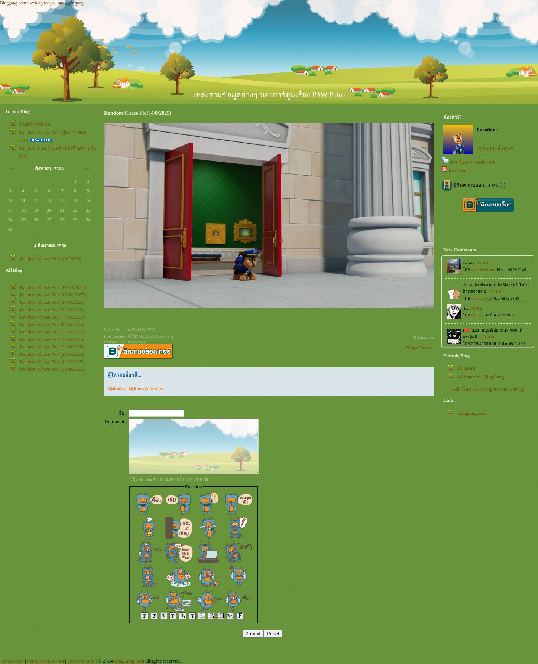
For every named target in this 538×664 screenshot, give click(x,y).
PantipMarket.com (45, 661)
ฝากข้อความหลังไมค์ (472, 162)
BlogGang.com (129, 661)
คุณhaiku (117, 388)
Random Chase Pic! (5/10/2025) (52, 332)
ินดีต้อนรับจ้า (35, 124)
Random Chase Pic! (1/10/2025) (52, 361)
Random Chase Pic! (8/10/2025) (52, 309)
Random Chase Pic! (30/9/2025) (52, 369)
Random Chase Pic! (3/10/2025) (52, 346)
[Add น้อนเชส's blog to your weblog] (487, 389)
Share (412, 348)
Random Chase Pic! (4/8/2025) (50, 258)
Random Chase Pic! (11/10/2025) (53, 287)
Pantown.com (80, 661)
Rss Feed (457, 170)
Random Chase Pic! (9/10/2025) (52, 302)
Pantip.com (12, 661)
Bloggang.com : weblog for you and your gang (42, 3)
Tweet (425, 348)
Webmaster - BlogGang (480, 377)
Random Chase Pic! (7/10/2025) (52, 317)
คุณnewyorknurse (146, 388)
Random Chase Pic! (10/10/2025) (53, 294)
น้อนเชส (466, 368)
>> (87, 169)
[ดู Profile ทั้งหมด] (496, 149)
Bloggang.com (471, 413)
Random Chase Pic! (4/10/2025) (52, 339)
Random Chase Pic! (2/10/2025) (52, 354)
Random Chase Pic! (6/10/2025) (52, 324)
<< (11, 169)
